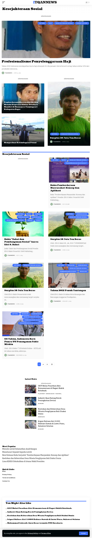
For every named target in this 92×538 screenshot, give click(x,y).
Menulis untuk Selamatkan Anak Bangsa (19, 449)
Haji (50, 23)
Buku (64, 160)
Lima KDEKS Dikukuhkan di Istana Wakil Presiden (23, 461)
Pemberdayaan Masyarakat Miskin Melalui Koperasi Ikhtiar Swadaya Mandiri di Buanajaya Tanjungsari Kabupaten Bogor (21, 105)
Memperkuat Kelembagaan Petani (21, 143)
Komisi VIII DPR (82, 23)
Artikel (42, 23)
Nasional (58, 393)
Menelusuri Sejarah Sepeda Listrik (17, 452)
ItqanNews (8, 73)
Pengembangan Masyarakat (76, 163)
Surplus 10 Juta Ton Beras (66, 137)
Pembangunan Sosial (68, 271)
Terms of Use (46, 533)
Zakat (38, 220)
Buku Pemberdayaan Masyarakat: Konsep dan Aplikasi (65, 188)
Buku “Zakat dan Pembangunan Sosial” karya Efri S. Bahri (22, 242)
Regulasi (83, 271)
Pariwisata (41, 417)
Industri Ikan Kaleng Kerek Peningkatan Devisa (49, 399)
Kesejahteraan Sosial (64, 23)
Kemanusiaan (23, 217)
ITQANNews (45, 2)
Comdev (38, 214)
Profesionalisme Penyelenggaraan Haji (39, 61)
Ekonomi (71, 265)
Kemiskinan (36, 217)
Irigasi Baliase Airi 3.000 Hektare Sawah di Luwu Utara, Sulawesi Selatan (51, 423)
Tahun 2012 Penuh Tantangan (62, 291)
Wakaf (30, 220)
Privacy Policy (33, 533)
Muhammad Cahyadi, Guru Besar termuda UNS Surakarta (35, 523)
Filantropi (41, 393)
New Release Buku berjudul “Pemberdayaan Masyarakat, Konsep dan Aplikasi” (35, 455)
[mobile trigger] (4, 2)
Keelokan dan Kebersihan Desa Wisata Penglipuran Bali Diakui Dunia (52, 411)
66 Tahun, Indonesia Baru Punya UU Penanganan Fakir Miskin (22, 341)
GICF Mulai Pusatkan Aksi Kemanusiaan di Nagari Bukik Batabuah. (51, 388)
